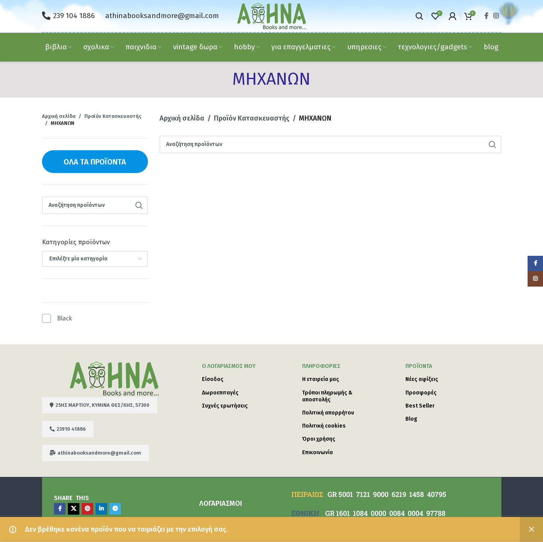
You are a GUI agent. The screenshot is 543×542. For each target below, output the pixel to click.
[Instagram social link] (496, 16)
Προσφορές (421, 392)
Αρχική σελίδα (59, 116)
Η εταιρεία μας (320, 379)
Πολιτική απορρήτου (328, 412)
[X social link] (73, 509)
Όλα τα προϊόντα (95, 161)
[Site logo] (271, 15)
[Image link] (114, 378)
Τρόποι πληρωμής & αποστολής (327, 396)
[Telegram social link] (115, 509)
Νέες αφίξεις (421, 379)
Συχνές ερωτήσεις (225, 406)
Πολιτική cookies (324, 426)
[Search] (419, 16)
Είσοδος (213, 379)
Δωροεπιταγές (220, 392)
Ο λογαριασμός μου (229, 366)
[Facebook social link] (486, 16)
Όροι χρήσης (318, 439)
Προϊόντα (418, 366)
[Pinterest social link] (87, 509)
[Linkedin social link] (101, 509)
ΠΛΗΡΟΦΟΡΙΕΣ (321, 366)
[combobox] (95, 259)
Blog (411, 419)
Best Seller (420, 406)
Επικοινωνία (317, 452)
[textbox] (95, 259)
